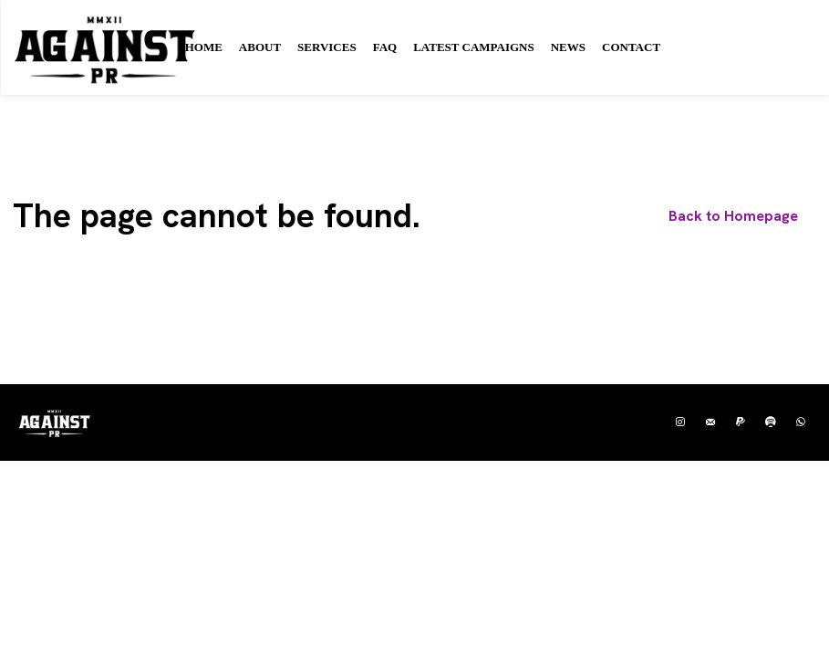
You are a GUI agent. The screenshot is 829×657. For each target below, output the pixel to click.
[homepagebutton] (733, 215)
